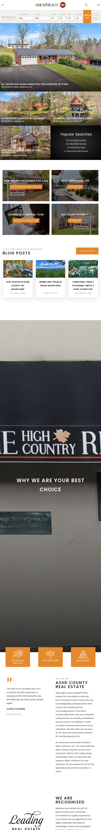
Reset (95, 18)
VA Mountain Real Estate (76, 151)
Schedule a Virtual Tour (26, 220)
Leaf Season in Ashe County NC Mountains (18, 285)
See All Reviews (14, 714)
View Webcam (75, 187)
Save (96, 15)
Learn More (75, 220)
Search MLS (87, 16)
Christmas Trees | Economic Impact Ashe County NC (83, 285)
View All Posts (87, 251)
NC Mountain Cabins (76, 140)
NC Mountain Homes (76, 143)
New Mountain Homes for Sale (26, 187)
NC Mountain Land (76, 147)
